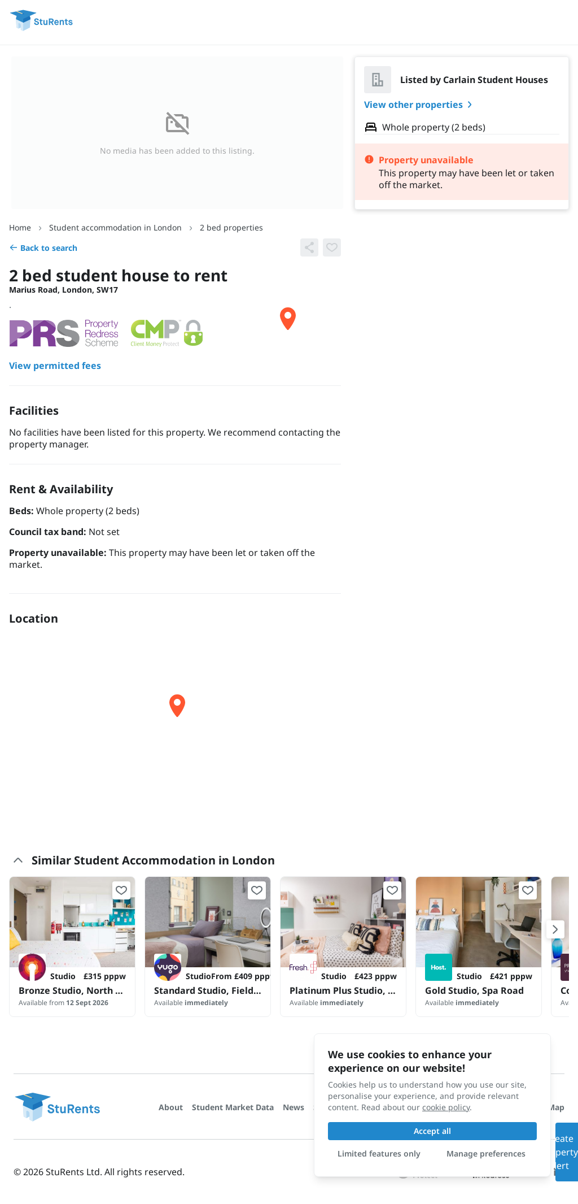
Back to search (43, 247)
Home (20, 227)
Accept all (432, 1130)
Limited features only (379, 1153)
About (171, 1107)
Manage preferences (486, 1153)
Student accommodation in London (115, 227)
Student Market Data (233, 1107)
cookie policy (446, 1107)
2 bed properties (231, 227)
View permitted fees (55, 365)
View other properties (420, 104)
